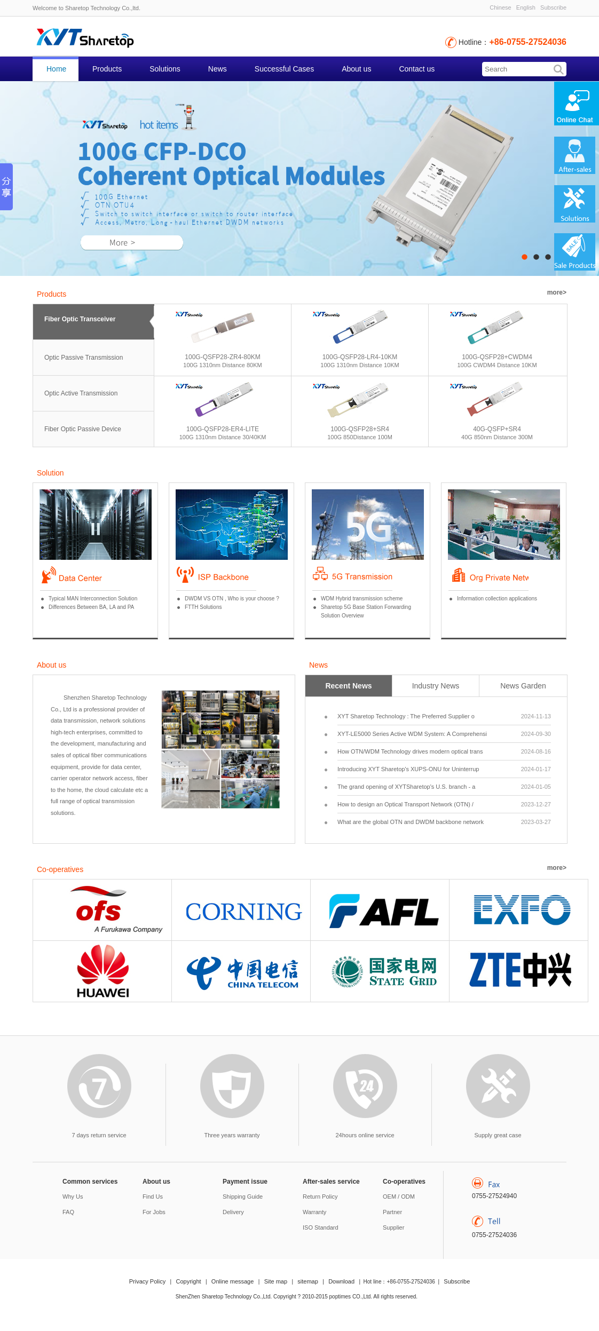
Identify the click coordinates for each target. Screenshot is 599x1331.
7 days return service (99, 1135)
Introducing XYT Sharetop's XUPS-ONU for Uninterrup (444, 769)
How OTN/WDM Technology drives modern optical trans (444, 751)
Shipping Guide (243, 1196)
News (217, 69)
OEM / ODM (399, 1196)
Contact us (417, 69)
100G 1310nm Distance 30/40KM (222, 437)
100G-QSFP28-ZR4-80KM (222, 357)
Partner (392, 1212)
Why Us (72, 1196)
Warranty (314, 1212)
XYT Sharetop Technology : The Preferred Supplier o (444, 716)
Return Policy (320, 1196)
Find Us (153, 1196)
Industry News (436, 686)
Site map (275, 1281)
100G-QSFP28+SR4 (359, 429)
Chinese (500, 7)
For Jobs (154, 1212)
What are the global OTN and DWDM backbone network (444, 821)
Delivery (233, 1212)
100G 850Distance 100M (359, 437)
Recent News (348, 686)
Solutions (164, 69)
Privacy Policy (147, 1281)
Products (107, 69)
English (525, 7)
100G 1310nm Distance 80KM (222, 365)
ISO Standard (320, 1227)
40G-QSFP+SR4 (497, 429)
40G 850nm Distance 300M (497, 437)
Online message (232, 1281)
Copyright (188, 1281)
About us (356, 69)
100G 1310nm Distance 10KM (359, 365)
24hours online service (364, 1135)
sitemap (307, 1281)
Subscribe (553, 7)
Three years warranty (232, 1135)
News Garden (523, 686)
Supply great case (497, 1135)
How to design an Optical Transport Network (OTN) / (444, 804)
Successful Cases (284, 69)
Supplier (393, 1227)
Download (341, 1281)
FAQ (68, 1212)
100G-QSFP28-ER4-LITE (222, 429)
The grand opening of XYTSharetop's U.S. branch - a (444, 786)
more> (556, 292)
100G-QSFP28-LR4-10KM (360, 357)
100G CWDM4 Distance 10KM (497, 365)
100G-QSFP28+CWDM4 (497, 357)
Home (56, 69)
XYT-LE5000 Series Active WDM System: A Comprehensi (444, 733)
